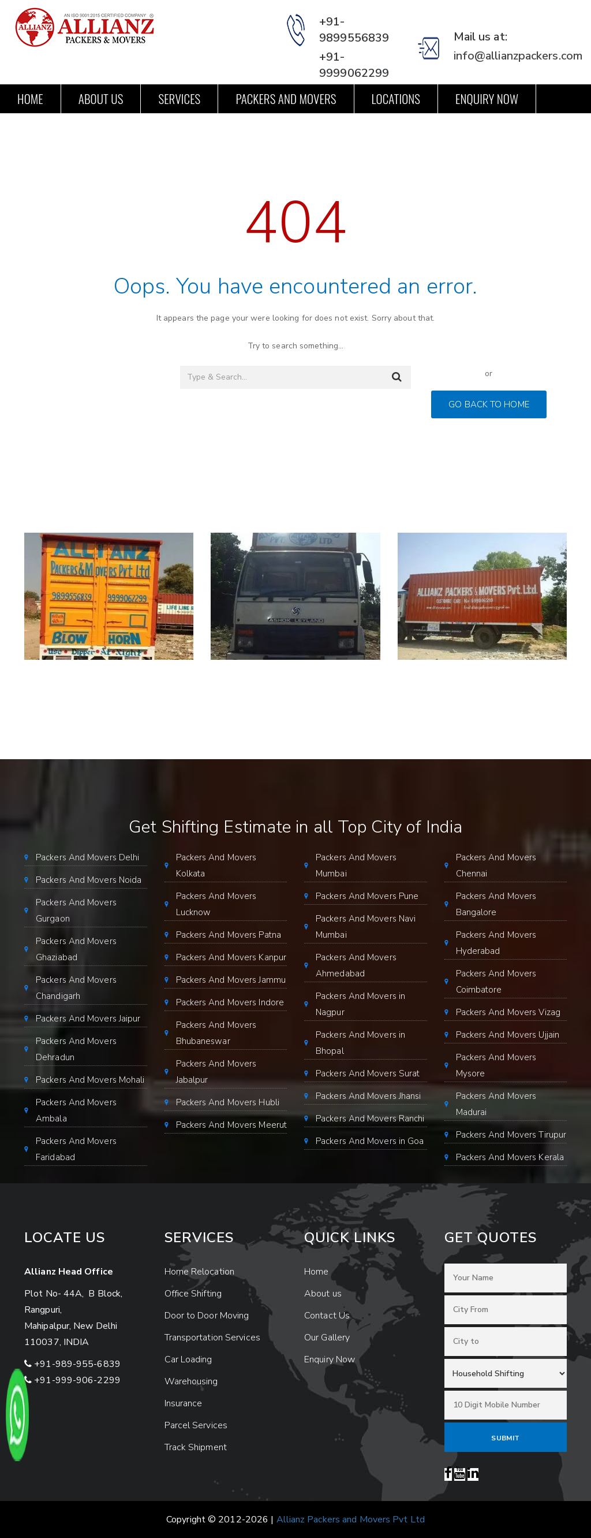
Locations (396, 98)
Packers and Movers (285, 98)
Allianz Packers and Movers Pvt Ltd (350, 1519)
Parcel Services (196, 1425)
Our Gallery (327, 1337)
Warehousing (191, 1381)
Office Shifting (193, 1293)
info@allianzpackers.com (518, 56)
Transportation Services (212, 1337)
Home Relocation (199, 1271)
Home (30, 98)
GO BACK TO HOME (488, 404)
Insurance (183, 1403)
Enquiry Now (486, 98)
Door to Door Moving (206, 1315)
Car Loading (188, 1359)
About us (101, 98)
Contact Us (45, 127)
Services (179, 98)
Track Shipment (195, 1447)
